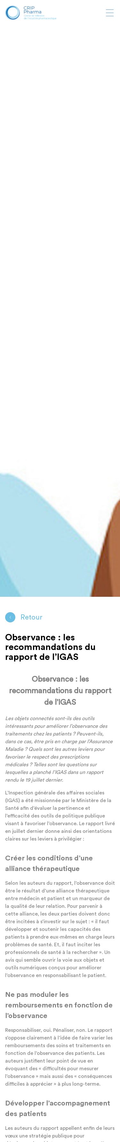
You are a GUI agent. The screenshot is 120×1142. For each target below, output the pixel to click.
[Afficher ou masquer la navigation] (110, 13)
